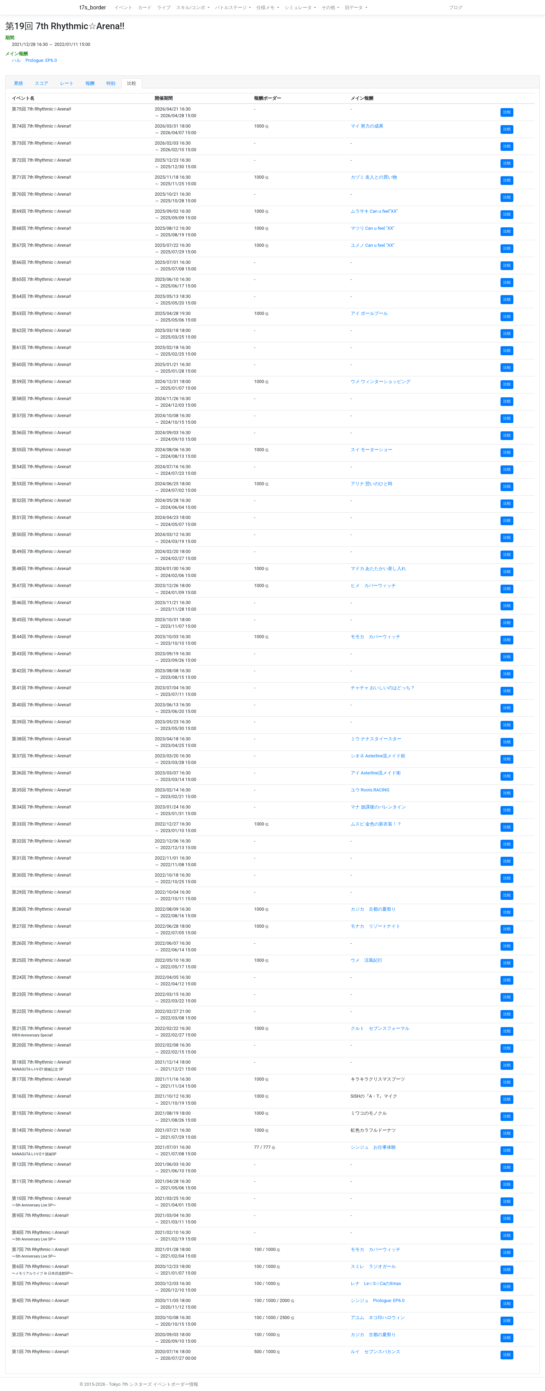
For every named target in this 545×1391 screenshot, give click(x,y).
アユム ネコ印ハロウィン (378, 1317)
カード (145, 7)
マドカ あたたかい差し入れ (378, 568)
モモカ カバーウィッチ (375, 636)
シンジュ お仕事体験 (373, 1147)
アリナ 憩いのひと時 (371, 483)
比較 (131, 83)
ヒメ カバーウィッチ (373, 585)
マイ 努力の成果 (367, 126)
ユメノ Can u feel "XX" (372, 245)
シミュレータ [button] (299, 7)
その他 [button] (329, 7)
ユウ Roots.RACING (370, 789)
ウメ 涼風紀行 (366, 960)
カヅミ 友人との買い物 (374, 177)
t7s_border (93, 7)
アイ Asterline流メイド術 (376, 772)
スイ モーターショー (371, 449)
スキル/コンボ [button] (191, 7)
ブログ (456, 7)
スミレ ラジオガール (373, 1266)
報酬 (90, 83)
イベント (123, 7)
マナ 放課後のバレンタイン (378, 807)
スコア (41, 83)
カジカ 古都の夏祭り (373, 909)
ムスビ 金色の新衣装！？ (376, 824)
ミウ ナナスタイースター (376, 738)
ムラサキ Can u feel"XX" (374, 211)
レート (67, 83)
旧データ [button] (354, 7)
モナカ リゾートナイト (375, 926)
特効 (110, 83)
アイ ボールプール (369, 313)
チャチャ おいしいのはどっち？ (383, 687)
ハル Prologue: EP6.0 (34, 60)
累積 (18, 83)
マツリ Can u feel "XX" (372, 228)
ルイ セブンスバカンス (375, 1351)
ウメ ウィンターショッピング (380, 381)
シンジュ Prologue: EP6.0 (378, 1300)
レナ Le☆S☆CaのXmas (376, 1283)
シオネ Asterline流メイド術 (378, 755)
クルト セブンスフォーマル (380, 1028)
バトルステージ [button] (231, 7)
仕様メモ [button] (266, 7)
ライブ (164, 7)
